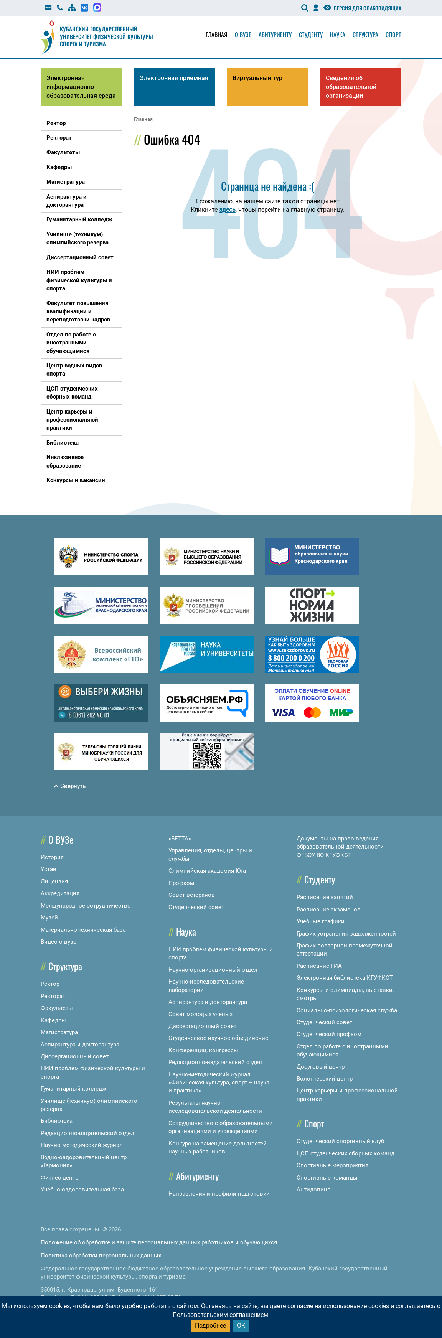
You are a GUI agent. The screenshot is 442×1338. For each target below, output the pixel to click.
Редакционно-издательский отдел (87, 1133)
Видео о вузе (58, 941)
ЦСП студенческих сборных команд (345, 1153)
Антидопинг (313, 1189)
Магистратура (59, 1032)
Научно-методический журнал (82, 1145)
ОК (241, 1325)
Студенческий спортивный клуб (340, 1141)
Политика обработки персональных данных (101, 1255)
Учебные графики (321, 921)
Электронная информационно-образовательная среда (81, 86)
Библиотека (57, 1120)
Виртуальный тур (257, 78)
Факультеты (57, 1008)
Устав (48, 869)
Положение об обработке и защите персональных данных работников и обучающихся (159, 1242)
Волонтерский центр (325, 1078)
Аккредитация (60, 893)
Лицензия (54, 881)
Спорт (393, 34)
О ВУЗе (60, 839)
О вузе (243, 34)
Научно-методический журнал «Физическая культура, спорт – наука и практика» (218, 1082)
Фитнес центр (59, 1177)
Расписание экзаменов (329, 909)
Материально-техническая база (83, 929)
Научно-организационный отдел (212, 969)
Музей (49, 917)
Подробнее (210, 1325)
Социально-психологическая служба (347, 1010)
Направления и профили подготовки (219, 1193)
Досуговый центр (321, 1066)
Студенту (311, 34)
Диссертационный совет (75, 1056)
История (52, 857)
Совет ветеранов (191, 894)
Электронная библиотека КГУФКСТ (345, 977)
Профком (181, 883)
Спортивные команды (327, 1177)
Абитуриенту (275, 34)
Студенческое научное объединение (218, 1038)
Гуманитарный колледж (73, 1088)
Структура (365, 34)
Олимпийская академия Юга (207, 870)
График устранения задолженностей (346, 933)
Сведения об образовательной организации (351, 86)
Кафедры (53, 1020)
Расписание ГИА (319, 965)
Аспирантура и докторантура (80, 1044)
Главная (217, 34)
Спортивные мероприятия (332, 1165)
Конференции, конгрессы (203, 1050)
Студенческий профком (329, 1034)
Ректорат (53, 996)
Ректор (50, 983)
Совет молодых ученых (200, 1014)
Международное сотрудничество (86, 905)
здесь (227, 209)
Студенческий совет (196, 907)
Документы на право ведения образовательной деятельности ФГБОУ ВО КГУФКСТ (340, 846)
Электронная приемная (174, 78)
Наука (337, 34)
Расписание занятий (325, 897)
